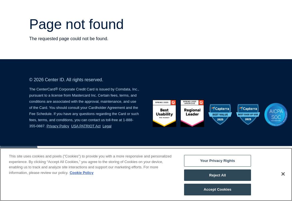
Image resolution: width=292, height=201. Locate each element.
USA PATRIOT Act (85, 126)
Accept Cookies (217, 189)
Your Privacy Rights (217, 161)
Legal (107, 126)
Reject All (217, 175)
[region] (146, 174)
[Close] (283, 174)
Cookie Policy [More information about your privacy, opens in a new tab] (81, 173)
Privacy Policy (58, 126)
